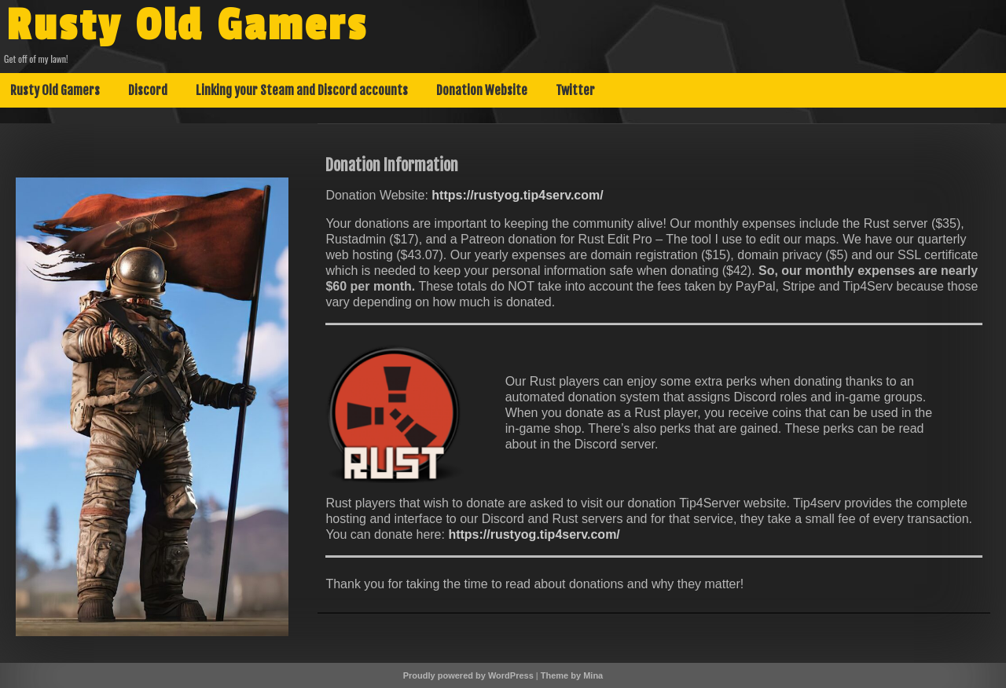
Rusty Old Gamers (187, 26)
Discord (147, 90)
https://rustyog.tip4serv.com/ (517, 195)
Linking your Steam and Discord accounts (302, 90)
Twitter (575, 90)
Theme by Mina (572, 675)
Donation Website (481, 90)
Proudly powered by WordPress (468, 675)
